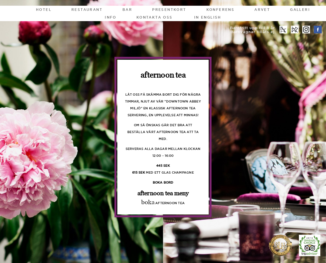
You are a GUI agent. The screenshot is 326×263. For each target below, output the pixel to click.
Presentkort (169, 9)
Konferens (220, 9)
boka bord (163, 182)
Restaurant (86, 9)
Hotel (43, 9)
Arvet (262, 9)
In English (207, 17)
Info (110, 17)
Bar (127, 9)
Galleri (300, 9)
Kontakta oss (154, 17)
